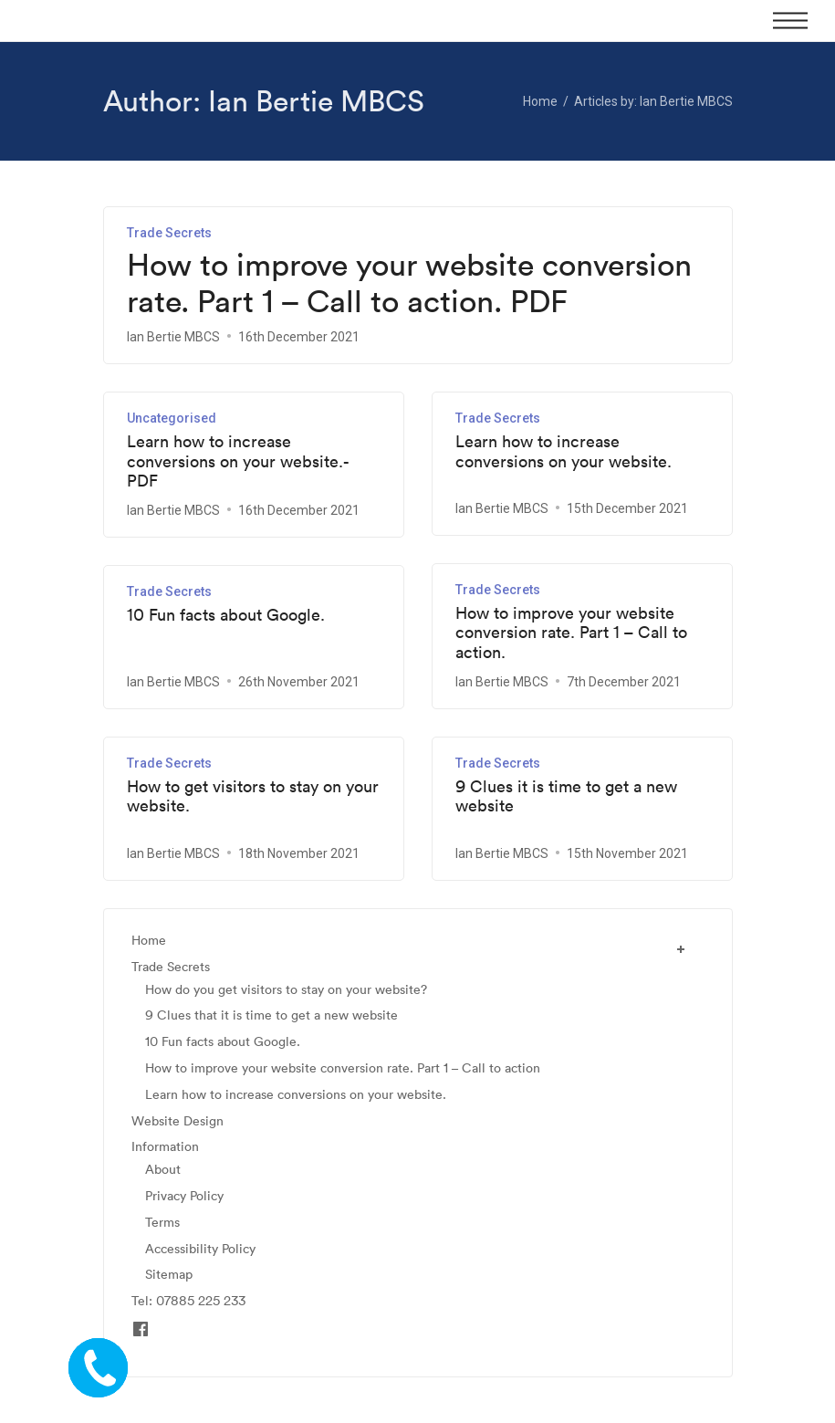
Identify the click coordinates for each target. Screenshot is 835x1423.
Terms (162, 1222)
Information (165, 1147)
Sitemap (169, 1274)
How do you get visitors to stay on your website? (286, 990)
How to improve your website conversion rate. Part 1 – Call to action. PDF (409, 283)
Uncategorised (171, 418)
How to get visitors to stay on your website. (253, 796)
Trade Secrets (169, 232)
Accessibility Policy (200, 1249)
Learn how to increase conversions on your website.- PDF (238, 461)
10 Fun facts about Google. (226, 615)
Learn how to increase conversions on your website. (563, 451)
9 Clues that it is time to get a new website (271, 1015)
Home (148, 940)
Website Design (177, 1121)
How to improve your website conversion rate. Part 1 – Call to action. (571, 633)
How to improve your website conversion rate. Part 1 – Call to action (342, 1068)
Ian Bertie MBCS (173, 337)
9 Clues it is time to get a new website (566, 796)
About (163, 1169)
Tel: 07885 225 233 (188, 1301)
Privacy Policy (184, 1196)
